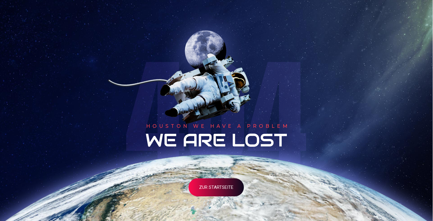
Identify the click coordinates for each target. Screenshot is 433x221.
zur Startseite (216, 187)
